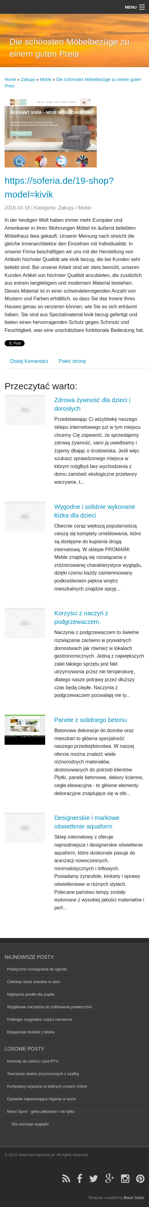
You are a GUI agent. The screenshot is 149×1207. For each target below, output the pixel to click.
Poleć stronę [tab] (72, 361)
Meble (45, 79)
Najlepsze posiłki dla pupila (30, 994)
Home (10, 79)
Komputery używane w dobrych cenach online (47, 1086)
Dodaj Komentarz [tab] (29, 361)
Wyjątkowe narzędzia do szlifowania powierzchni (49, 1007)
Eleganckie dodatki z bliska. (31, 1032)
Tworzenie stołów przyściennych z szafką (43, 1073)
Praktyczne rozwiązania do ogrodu (37, 969)
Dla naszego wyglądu (28, 1124)
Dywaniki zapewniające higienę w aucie (41, 1099)
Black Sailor (134, 1197)
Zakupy (28, 79)
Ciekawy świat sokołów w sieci (33, 981)
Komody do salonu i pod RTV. (33, 1061)
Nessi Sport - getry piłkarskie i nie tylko (41, 1111)
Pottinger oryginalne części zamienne (39, 1019)
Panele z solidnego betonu (90, 720)
